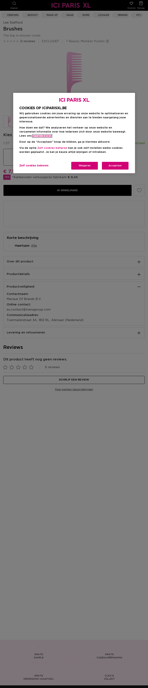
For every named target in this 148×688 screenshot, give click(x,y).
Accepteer (115, 166)
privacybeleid (42, 136)
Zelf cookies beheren (52, 148)
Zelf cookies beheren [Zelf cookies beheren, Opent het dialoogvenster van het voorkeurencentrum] (34, 166)
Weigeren (85, 166)
